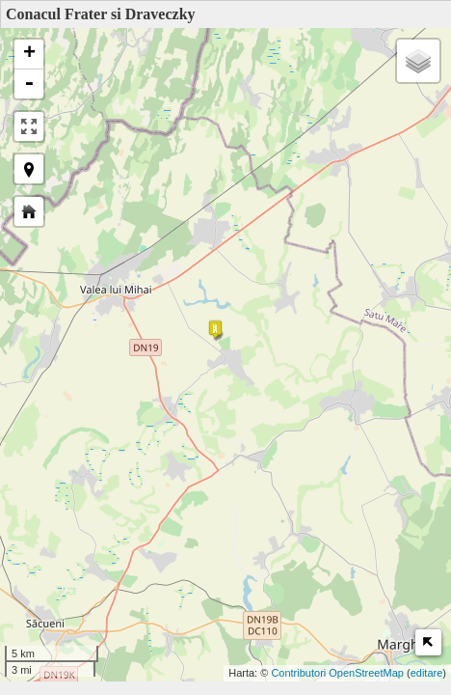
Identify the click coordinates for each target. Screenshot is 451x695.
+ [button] (29, 54)
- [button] (29, 84)
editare (427, 673)
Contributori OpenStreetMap (337, 673)
